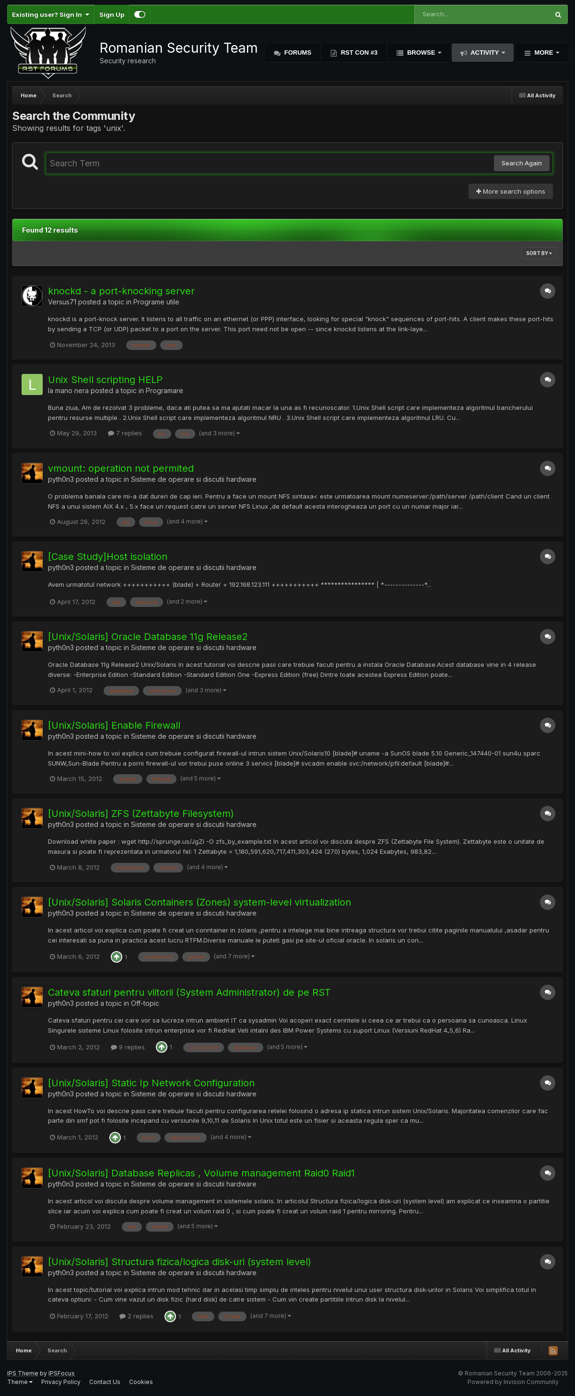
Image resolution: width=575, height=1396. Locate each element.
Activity (485, 52)
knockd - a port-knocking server (121, 291)
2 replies (136, 1316)
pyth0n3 (61, 479)
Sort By (539, 253)
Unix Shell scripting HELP (105, 379)
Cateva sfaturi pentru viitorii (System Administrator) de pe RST (189, 992)
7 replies (125, 433)
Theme (20, 1381)
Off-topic (145, 1003)
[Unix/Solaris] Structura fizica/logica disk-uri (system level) (179, 1262)
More (544, 52)
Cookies (141, 1381)
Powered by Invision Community (513, 1381)
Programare (164, 390)
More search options (510, 191)
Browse (421, 52)
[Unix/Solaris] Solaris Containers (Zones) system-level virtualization (199, 902)
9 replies (128, 1047)
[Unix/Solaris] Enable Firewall (114, 725)
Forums (296, 52)
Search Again (522, 163)
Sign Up (111, 14)
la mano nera (68, 390)
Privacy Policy (61, 1381)
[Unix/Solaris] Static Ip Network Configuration (151, 1083)
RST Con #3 (358, 52)
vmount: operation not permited (121, 468)
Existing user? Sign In (50, 14)
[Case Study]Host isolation (107, 556)
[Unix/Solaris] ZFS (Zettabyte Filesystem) (141, 813)
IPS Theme (22, 1373)
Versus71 (62, 302)
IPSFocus (61, 1373)
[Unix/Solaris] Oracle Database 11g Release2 (148, 636)
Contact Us (104, 1381)
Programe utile (156, 302)
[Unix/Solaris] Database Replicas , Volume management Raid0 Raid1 (201, 1173)
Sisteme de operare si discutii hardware (194, 479)
